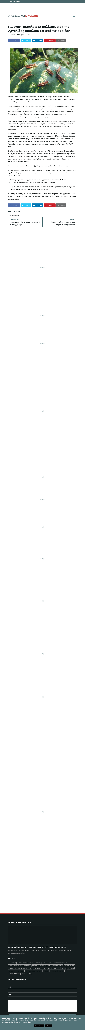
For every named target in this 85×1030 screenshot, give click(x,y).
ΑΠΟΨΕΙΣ (31, 962)
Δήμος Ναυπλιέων (30, 4)
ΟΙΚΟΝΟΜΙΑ (71, 968)
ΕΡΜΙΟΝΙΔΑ (43, 965)
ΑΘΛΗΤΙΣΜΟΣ (12, 962)
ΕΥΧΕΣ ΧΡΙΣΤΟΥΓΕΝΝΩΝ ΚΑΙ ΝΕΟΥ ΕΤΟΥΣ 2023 (20, 968)
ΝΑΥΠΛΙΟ (63, 968)
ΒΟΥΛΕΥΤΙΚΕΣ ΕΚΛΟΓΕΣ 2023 (60, 962)
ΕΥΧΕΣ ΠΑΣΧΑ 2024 (69, 965)
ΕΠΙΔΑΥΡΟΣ (35, 965)
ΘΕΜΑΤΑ (50, 968)
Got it (49, 1026)
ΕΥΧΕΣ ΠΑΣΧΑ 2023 (58, 965)
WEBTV (29, 973)
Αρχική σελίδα (16, 4)
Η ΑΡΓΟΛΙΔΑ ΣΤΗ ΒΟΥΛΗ (39, 968)
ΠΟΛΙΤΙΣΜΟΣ (53, 971)
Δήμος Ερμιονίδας (64, 4)
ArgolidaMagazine (14, 973)
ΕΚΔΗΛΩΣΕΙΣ (27, 965)
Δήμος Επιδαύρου (17, 7)
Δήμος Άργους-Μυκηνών (47, 4)
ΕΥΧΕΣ (49, 965)
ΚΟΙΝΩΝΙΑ (56, 968)
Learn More (39, 1026)
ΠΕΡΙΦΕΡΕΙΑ (21, 971)
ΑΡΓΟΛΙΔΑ (38, 962)
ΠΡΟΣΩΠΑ (61, 971)
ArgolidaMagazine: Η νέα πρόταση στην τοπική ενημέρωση (37, 947)
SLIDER (23, 973)
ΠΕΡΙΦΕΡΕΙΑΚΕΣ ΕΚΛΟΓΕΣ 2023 (33, 971)
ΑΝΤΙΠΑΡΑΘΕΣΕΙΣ (22, 962)
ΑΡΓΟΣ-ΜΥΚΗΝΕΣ (47, 962)
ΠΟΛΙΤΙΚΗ (45, 971)
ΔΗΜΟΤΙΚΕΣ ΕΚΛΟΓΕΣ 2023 (15, 965)
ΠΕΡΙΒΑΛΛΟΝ (12, 971)
